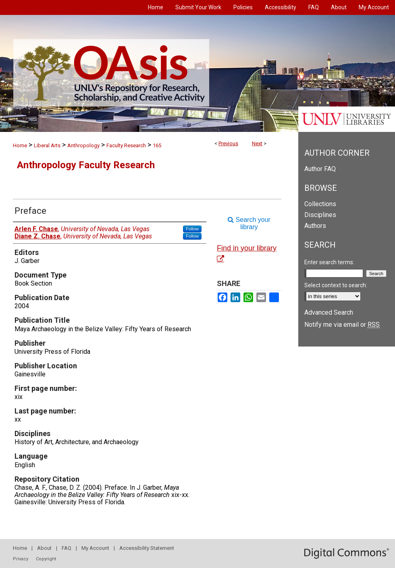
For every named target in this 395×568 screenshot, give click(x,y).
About (44, 548)
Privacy (20, 559)
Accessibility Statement (146, 548)
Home (20, 145)
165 (157, 145)
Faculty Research (126, 145)
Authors (315, 226)
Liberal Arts (47, 145)
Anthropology (83, 145)
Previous (228, 143)
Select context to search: (335, 285)
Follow (192, 228)
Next (257, 143)
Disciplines (320, 215)
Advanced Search (328, 312)
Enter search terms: (329, 262)
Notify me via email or (342, 324)
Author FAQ (320, 169)
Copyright (46, 559)
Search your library (249, 223)
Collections (320, 204)
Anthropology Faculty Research (86, 165)
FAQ (66, 548)
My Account (95, 548)
